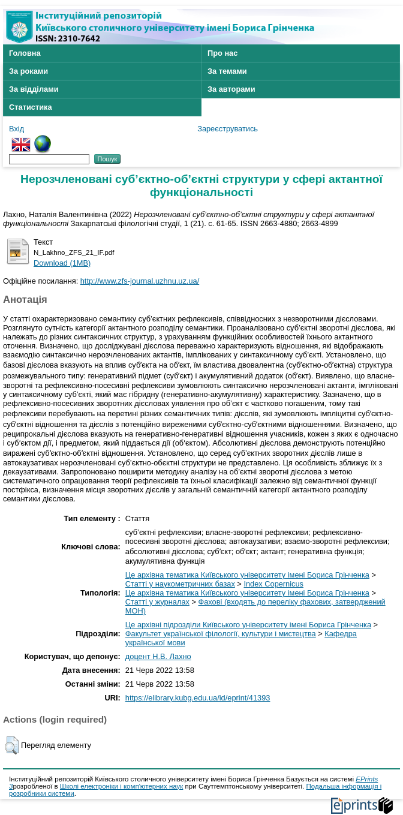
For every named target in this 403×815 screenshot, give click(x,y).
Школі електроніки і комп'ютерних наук (122, 786)
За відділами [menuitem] (34, 89)
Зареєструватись (227, 128)
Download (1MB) (62, 262)
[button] (12, 745)
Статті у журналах (157, 601)
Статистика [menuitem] (30, 107)
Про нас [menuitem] (222, 53)
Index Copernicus (273, 583)
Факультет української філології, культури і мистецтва (220, 633)
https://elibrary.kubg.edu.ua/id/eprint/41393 (197, 697)
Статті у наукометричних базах (180, 583)
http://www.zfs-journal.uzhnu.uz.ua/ (139, 280)
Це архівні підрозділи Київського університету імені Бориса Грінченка (248, 624)
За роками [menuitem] (28, 71)
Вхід (16, 128)
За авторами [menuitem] (231, 89)
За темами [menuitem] (227, 71)
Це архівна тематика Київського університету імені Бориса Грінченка (247, 574)
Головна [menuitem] (25, 53)
